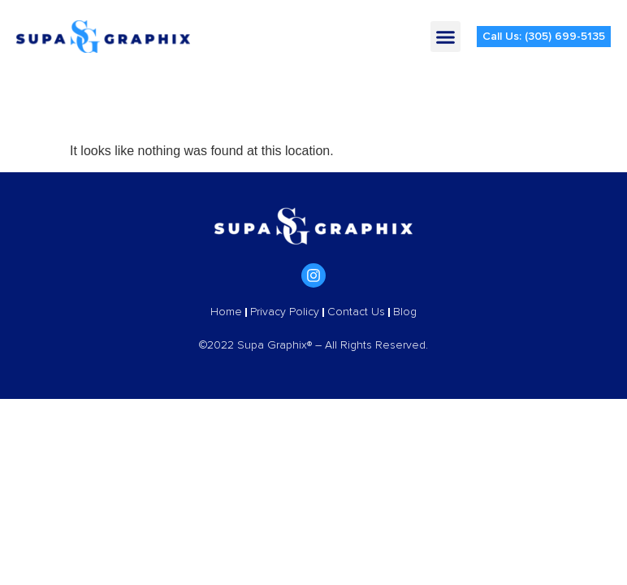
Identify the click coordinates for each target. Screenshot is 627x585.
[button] (445, 36)
